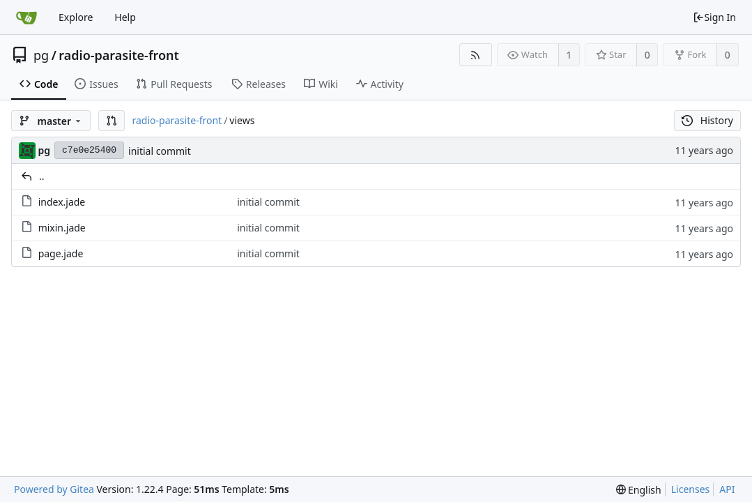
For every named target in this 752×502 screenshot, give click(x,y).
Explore (76, 17)
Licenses (690, 489)
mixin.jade (62, 227)
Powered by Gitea (54, 489)
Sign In (714, 17)
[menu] (638, 489)
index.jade (62, 201)
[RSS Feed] (475, 54)
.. (42, 176)
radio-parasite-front (119, 55)
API (727, 489)
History (707, 120)
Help (125, 17)
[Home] (26, 17)
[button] (111, 120)
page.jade (61, 253)
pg (41, 55)
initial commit (159, 151)
